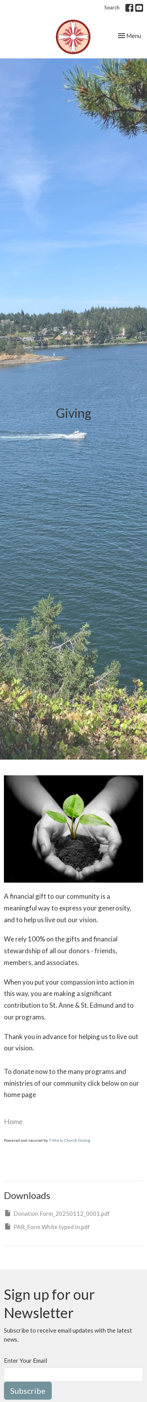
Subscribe (27, 1390)
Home (13, 1121)
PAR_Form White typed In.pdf (47, 1226)
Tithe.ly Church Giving (70, 1140)
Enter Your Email (25, 1360)
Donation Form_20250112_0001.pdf (57, 1213)
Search (112, 7)
